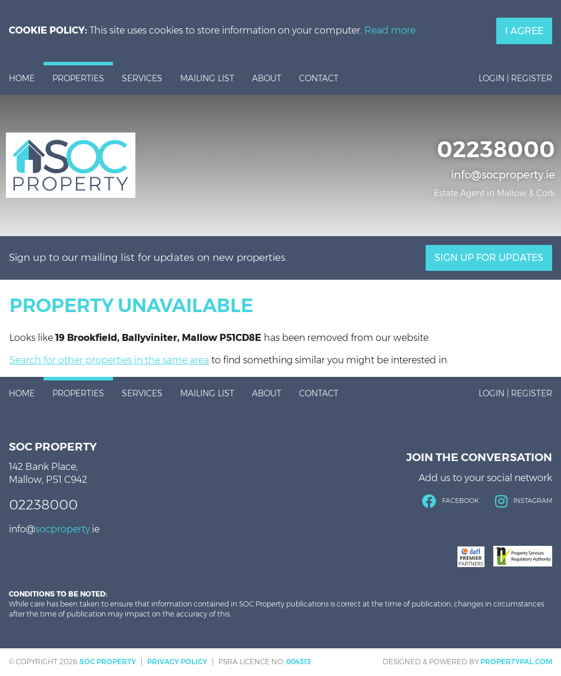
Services (142, 78)
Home (22, 78)
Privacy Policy (177, 661)
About (266, 78)
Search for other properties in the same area (109, 360)
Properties (78, 78)
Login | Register (515, 78)
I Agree (524, 31)
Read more (390, 30)
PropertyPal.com (516, 661)
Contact (318, 78)
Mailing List (207, 78)
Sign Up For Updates (488, 257)
